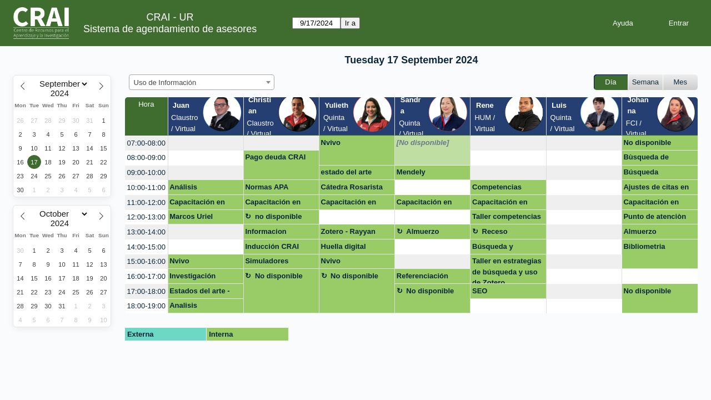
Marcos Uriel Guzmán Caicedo (198, 218)
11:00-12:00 (146, 202)
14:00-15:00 (146, 247)
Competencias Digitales (497, 189)
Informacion (265, 231)
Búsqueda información (643, 174)
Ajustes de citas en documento (656, 189)
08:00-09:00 (146, 157)
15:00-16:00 (146, 261)
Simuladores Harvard (266, 263)
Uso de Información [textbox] (165, 82)
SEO (479, 291)
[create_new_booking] (205, 143)
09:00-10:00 (146, 172)
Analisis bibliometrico (192, 307)
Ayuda (623, 23)
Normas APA (266, 187)
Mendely (411, 172)
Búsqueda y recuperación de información (500, 248)
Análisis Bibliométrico (192, 189)
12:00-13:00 (146, 217)
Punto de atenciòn (654, 216)
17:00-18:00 (146, 291)
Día (610, 82)
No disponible (647, 142)
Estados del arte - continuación (199, 293)
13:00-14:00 (146, 232)
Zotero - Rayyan (348, 231)
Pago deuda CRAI (275, 157)
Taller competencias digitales (506, 218)
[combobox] (201, 82)
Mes (681, 82)
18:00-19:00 (146, 306)
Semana (645, 82)
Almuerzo (422, 231)
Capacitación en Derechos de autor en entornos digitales (201, 204)
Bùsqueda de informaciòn (646, 159)
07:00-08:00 (146, 143)
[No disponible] (423, 142)
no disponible (278, 216)
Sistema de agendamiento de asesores (170, 28)
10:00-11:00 (146, 187)
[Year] (62, 93)
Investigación (192, 276)
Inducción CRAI (272, 246)
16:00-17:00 (146, 276)
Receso (495, 231)
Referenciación (422, 276)
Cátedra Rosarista (352, 187)
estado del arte (346, 172)
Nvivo (331, 142)
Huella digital (343, 246)
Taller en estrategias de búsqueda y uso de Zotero (507, 270)
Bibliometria (644, 246)
